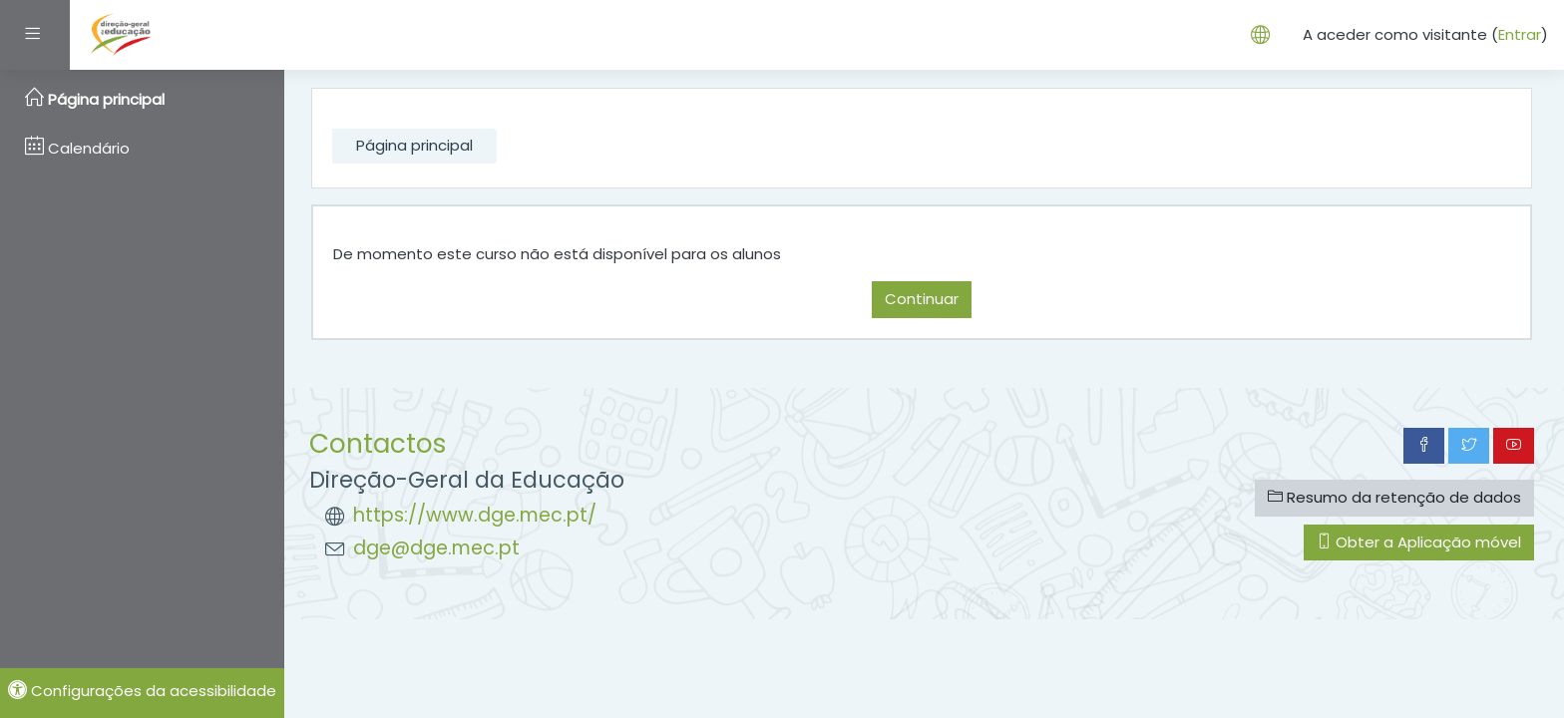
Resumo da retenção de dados (1394, 497)
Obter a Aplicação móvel (1419, 542)
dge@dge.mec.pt (436, 548)
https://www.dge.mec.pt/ (474, 515)
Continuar (922, 298)
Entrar (1519, 34)
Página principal (414, 145)
